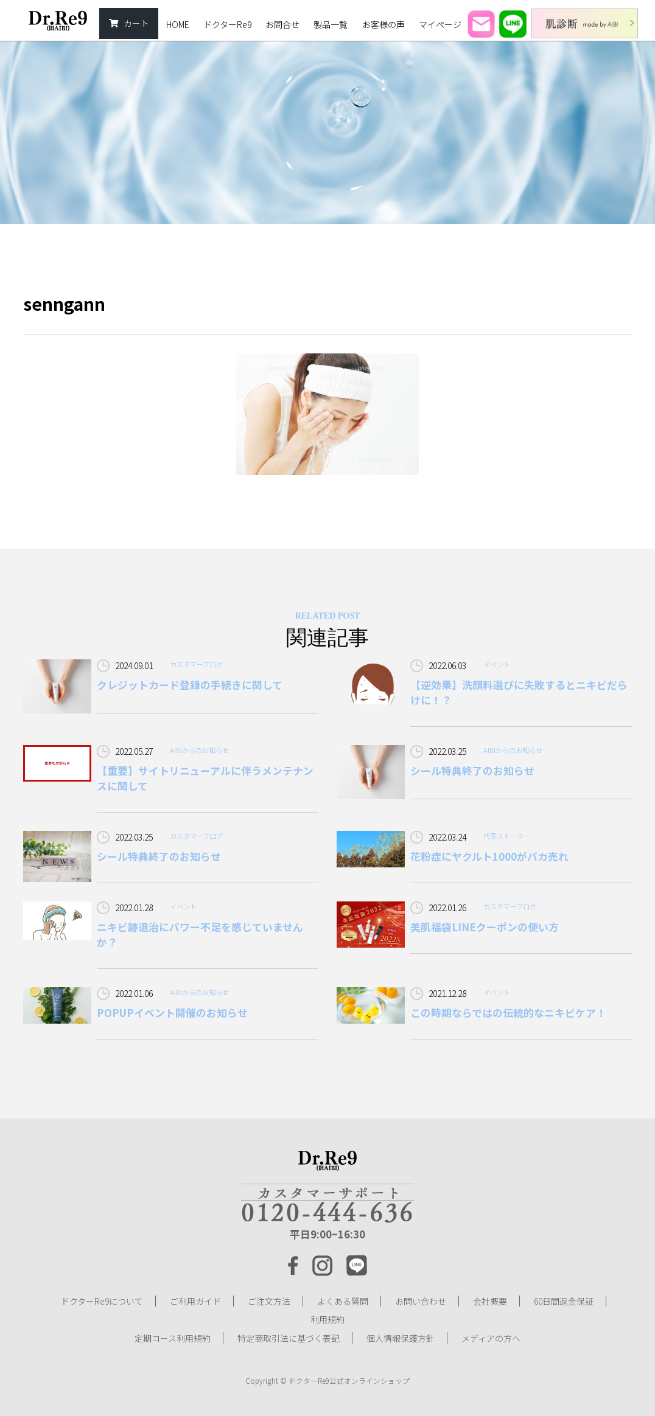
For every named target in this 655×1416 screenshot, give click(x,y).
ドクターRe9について (102, 1301)
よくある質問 (342, 1301)
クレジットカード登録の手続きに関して (189, 685)
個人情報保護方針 (400, 1337)
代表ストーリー (506, 836)
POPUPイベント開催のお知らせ (172, 1012)
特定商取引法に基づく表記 (288, 1337)
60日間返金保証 (564, 1301)
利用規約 (327, 1319)
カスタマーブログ (196, 664)
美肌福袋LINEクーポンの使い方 (484, 927)
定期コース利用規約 (173, 1337)
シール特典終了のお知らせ (472, 770)
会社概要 (490, 1301)
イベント (496, 664)
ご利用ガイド (195, 1301)
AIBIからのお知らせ (199, 750)
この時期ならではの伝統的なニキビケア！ (508, 1012)
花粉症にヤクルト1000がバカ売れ (489, 856)
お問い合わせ (420, 1301)
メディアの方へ (490, 1337)
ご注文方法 (269, 1301)
